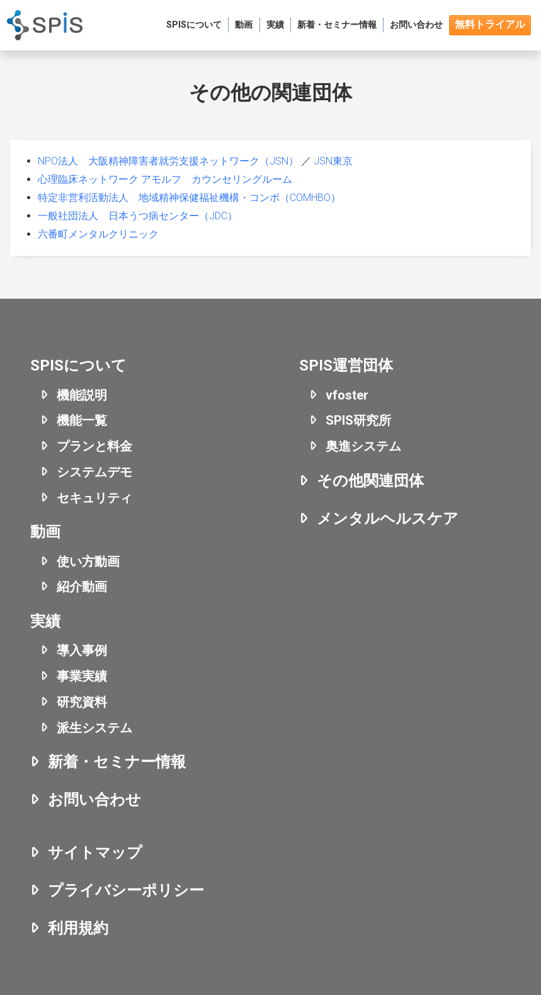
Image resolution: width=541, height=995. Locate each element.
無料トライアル (490, 24)
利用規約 (78, 928)
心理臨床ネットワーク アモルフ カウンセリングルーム (165, 179)
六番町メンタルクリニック (98, 234)
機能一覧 (82, 420)
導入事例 (82, 650)
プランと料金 (94, 446)
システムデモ (94, 472)
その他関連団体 (370, 481)
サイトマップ (95, 852)
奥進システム (363, 446)
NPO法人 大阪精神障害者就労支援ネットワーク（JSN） (168, 161)
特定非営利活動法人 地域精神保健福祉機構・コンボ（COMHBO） (189, 198)
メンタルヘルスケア (387, 518)
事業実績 (82, 676)
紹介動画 (82, 586)
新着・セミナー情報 (117, 762)
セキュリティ (94, 497)
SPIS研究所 (358, 420)
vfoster (347, 395)
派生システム (94, 727)
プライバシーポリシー (126, 890)
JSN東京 (333, 161)
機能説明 (82, 395)
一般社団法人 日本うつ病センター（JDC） (137, 216)
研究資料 (82, 702)
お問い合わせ (94, 799)
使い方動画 (88, 561)
